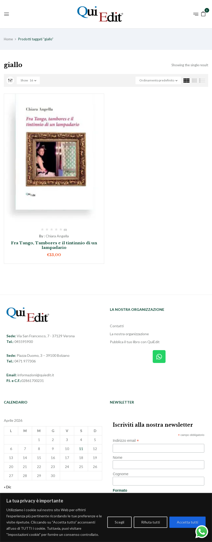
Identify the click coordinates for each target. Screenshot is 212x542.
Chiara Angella (57, 236)
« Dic (7, 487)
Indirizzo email (126, 440)
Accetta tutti (187, 522)
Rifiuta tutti (150, 522)
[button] (203, 13)
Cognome (120, 474)
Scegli (119, 522)
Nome (117, 457)
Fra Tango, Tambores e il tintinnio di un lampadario (54, 245)
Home (8, 39)
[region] (106, 517)
